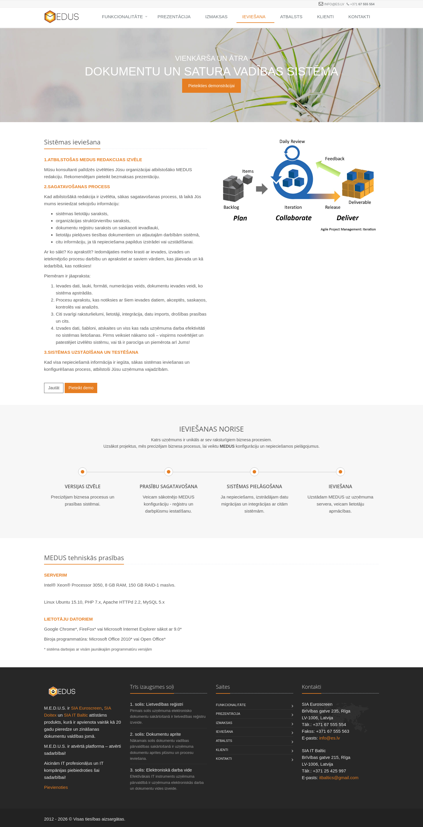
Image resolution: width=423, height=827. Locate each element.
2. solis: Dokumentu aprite (155, 734)
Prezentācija (174, 16)
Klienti (325, 16)
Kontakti (359, 16)
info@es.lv (334, 4)
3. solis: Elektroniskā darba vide (161, 769)
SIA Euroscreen (86, 707)
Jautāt (53, 387)
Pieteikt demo (80, 387)
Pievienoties (56, 787)
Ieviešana (254, 16)
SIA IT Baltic (76, 715)
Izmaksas (216, 16)
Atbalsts (291, 16)
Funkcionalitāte (122, 16)
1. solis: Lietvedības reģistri (156, 704)
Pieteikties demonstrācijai (211, 85)
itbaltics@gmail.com (339, 777)
